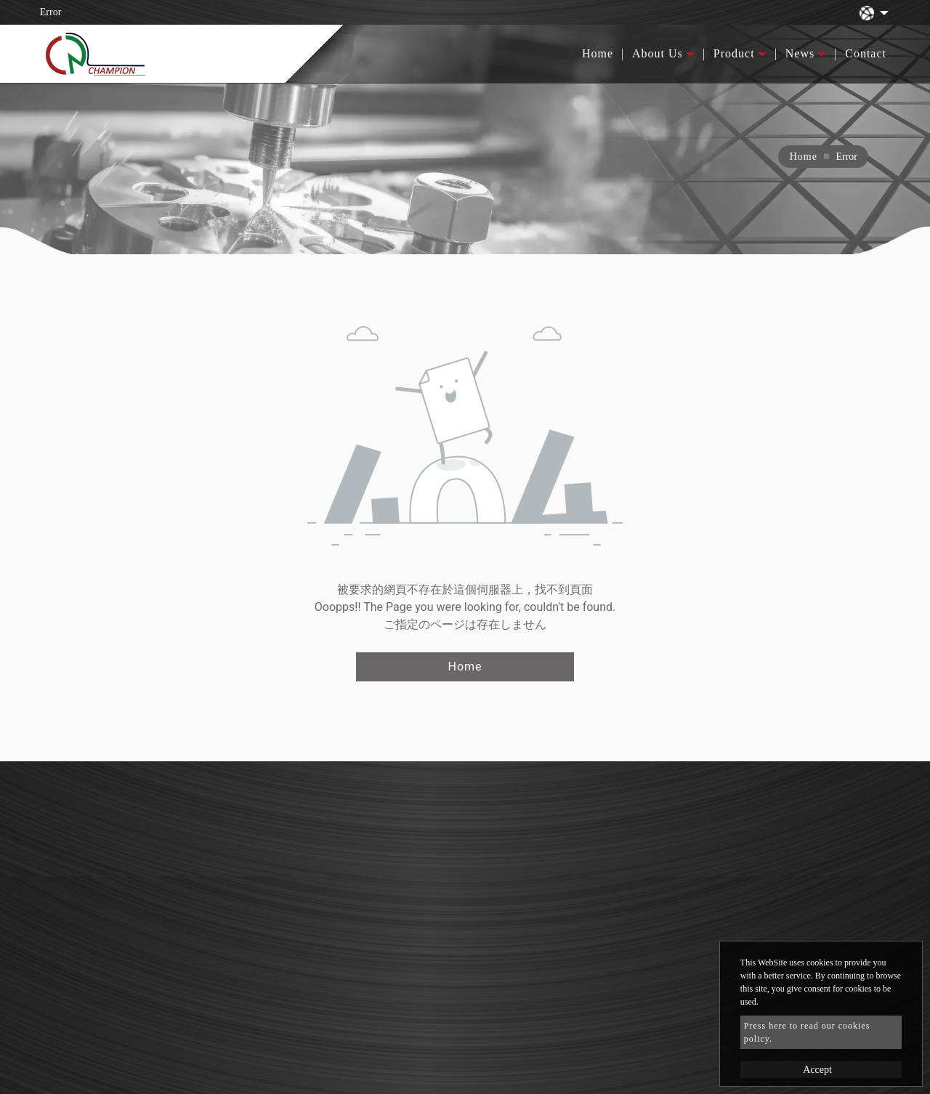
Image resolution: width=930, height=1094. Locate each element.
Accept (817, 1069)
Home (597, 53)
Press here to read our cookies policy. (807, 1032)
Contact (865, 53)
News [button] (799, 53)
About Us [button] (657, 53)
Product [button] (734, 53)
